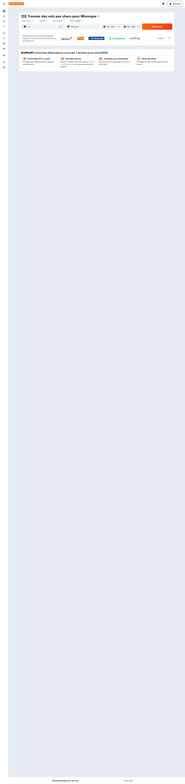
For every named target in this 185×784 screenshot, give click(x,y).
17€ (24, 16)
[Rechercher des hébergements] (4, 16)
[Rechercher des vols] (4, 11)
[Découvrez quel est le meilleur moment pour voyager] (4, 43)
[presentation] (98, 16)
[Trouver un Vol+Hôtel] (4, 26)
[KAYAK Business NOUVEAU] (4, 48)
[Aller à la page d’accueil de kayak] (16, 3)
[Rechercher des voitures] (4, 21)
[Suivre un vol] (4, 38)
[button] (4, 3)
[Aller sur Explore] (4, 33)
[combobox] (28, 21)
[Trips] (4, 55)
